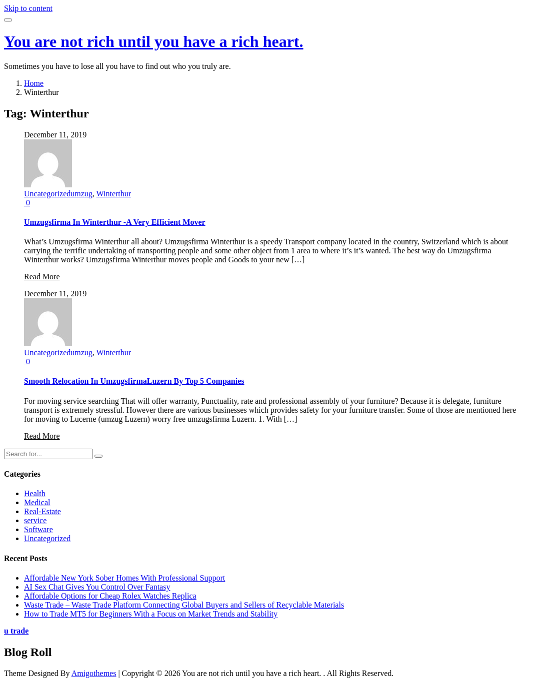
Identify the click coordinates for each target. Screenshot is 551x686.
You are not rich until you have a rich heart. (154, 41)
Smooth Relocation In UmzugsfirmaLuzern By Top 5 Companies (134, 381)
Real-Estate (42, 511)
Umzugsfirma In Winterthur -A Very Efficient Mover (115, 222)
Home (34, 83)
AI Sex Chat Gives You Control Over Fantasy (97, 587)
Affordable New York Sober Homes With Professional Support (124, 578)
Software (38, 529)
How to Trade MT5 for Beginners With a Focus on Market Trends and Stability (151, 614)
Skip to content (28, 8)
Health (35, 493)
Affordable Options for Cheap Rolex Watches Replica (110, 596)
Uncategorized (47, 193)
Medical (37, 502)
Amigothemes (94, 673)
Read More (42, 276)
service (35, 520)
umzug (81, 193)
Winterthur (114, 193)
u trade (16, 631)
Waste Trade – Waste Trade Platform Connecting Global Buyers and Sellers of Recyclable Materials (184, 605)
